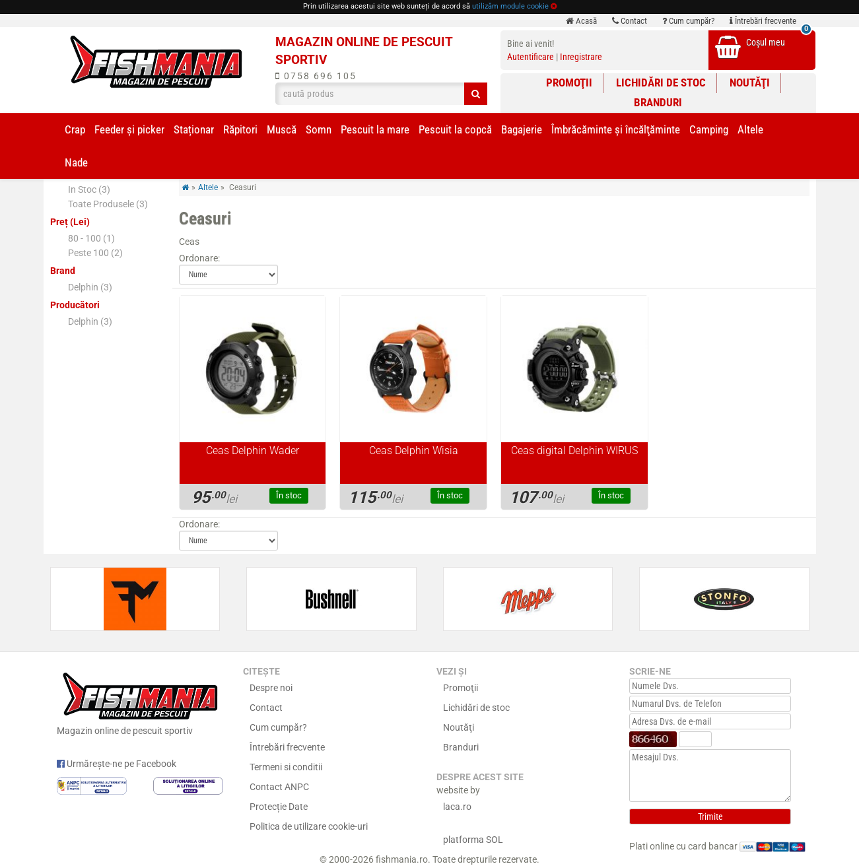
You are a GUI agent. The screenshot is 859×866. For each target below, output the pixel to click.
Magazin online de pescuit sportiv (140, 702)
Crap (75, 129)
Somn (318, 129)
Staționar (194, 129)
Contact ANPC (279, 787)
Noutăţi (750, 82)
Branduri (658, 102)
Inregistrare (581, 56)
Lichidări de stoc (661, 82)
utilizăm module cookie (510, 6)
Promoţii (569, 82)
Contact (629, 21)
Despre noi (271, 688)
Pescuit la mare (375, 129)
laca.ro (457, 806)
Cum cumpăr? (688, 21)
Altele (750, 129)
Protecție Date (279, 806)
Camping (708, 129)
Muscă (281, 129)
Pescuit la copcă (455, 129)
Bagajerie (521, 129)
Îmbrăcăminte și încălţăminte (615, 129)
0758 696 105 (316, 76)
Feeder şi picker (129, 129)
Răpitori (240, 129)
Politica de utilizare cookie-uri (309, 826)
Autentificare (530, 56)
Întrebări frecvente (763, 21)
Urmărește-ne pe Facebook (116, 763)
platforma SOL (473, 839)
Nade (76, 162)
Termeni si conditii (286, 767)
